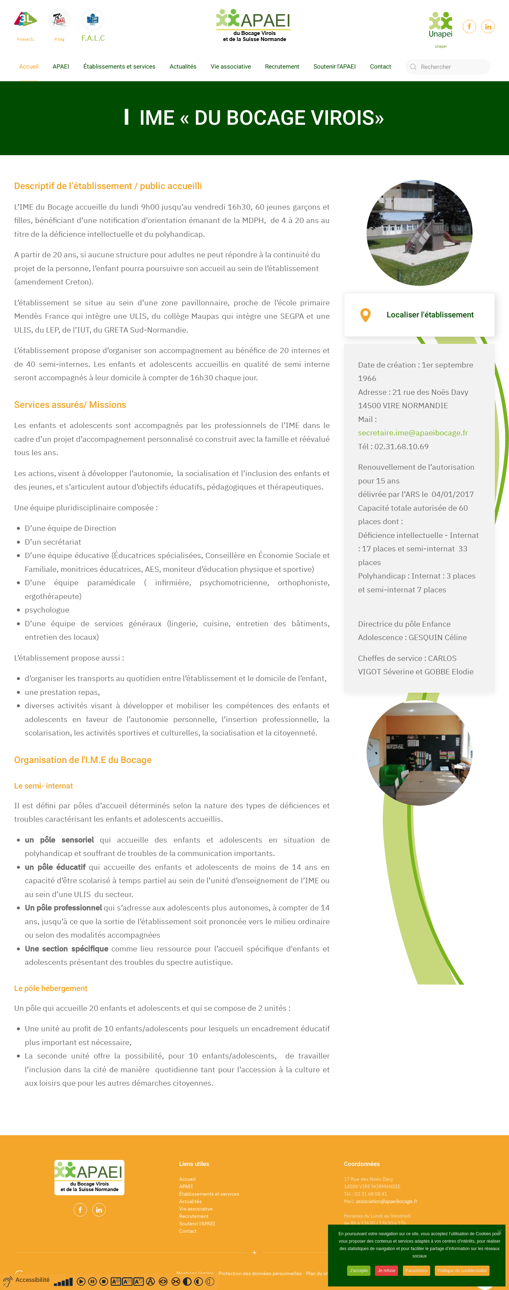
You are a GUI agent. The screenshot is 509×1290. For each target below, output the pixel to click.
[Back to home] (254, 26)
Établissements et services (119, 66)
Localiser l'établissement (430, 315)
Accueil (29, 66)
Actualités (183, 66)
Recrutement (282, 66)
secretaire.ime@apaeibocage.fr (413, 432)
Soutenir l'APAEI (335, 66)
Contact (380, 66)
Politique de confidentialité (462, 1275)
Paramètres (417, 1275)
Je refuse (386, 1275)
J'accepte (358, 1275)
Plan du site (319, 1273)
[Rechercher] (447, 67)
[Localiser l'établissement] (365, 314)
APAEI (61, 66)
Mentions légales (195, 1273)
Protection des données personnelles (260, 1273)
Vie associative (231, 66)
